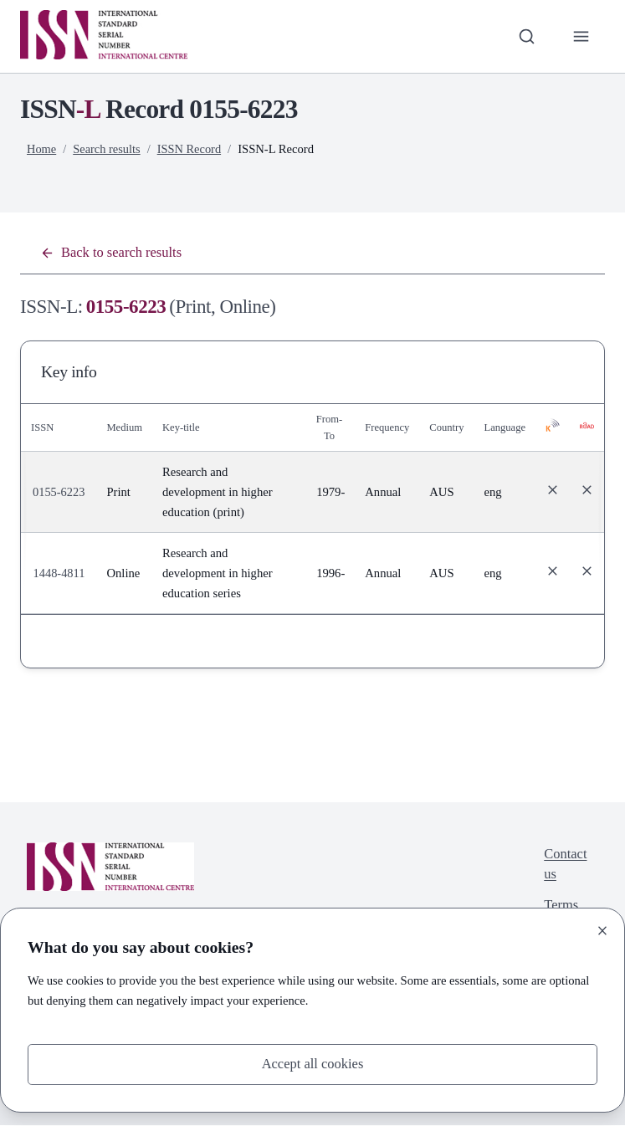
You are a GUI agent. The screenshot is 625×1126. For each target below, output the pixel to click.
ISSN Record (191, 149)
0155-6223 (59, 492)
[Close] (602, 929)
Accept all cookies (312, 1064)
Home (42, 149)
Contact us (564, 866)
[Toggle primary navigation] (580, 36)
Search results (108, 149)
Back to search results (113, 253)
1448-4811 (59, 574)
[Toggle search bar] (525, 36)
